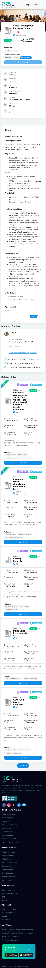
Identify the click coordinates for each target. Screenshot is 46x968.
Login (28, 5)
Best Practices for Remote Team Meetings (17, 929)
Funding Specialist (18, 559)
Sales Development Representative (23, 27)
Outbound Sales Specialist (18, 702)
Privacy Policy (7, 966)
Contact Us (6, 920)
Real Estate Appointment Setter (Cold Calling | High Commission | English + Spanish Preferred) (20, 401)
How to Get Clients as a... (11, 936)
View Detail (23, 463)
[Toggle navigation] (43, 5)
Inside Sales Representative (20, 633)
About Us (5, 916)
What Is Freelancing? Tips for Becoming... (17, 933)
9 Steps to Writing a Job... (11, 940)
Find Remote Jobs (10, 847)
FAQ (3, 897)
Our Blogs (6, 925)
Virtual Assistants (8, 814)
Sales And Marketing (9, 825)
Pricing (4, 900)
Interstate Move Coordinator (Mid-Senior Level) (19, 484)
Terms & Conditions (21, 966)
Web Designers (8, 818)
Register (36, 5)
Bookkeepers (7, 835)
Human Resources (9, 839)
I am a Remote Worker (10, 893)
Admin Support (7, 832)
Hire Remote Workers (11, 810)
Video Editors (7, 821)
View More (23, 766)
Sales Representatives (10, 842)
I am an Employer (8, 890)
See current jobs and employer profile (23, 353)
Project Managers (8, 828)
